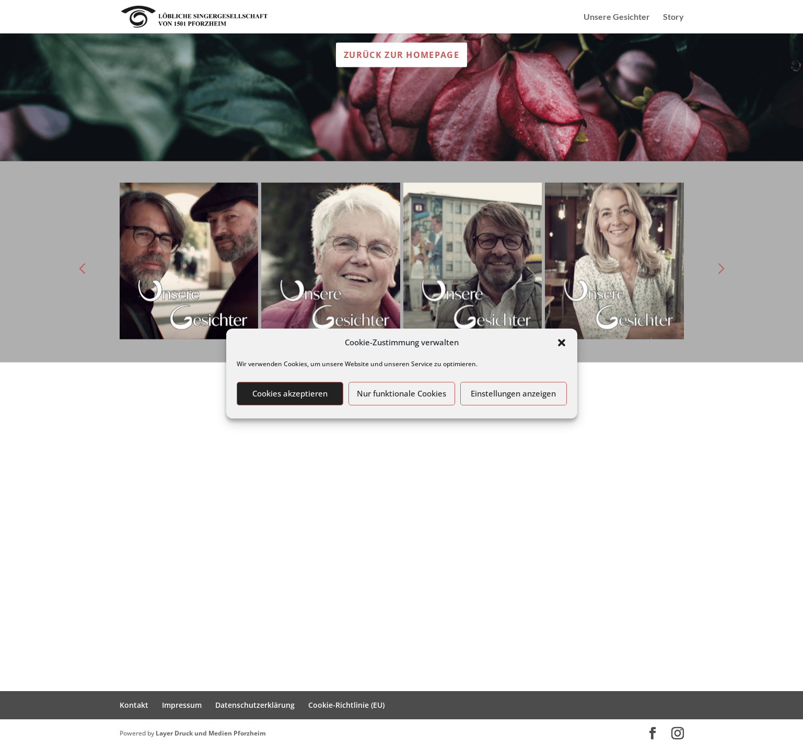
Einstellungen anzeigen (513, 393)
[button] (561, 342)
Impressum (182, 705)
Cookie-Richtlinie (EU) (346, 705)
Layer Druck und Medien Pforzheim (211, 733)
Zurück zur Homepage (401, 54)
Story (673, 17)
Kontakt (134, 705)
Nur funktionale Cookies (401, 393)
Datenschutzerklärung (255, 705)
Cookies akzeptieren (290, 393)
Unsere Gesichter (617, 17)
